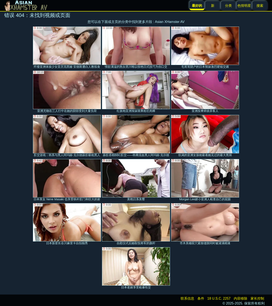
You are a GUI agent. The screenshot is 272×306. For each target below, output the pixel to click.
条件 (200, 298)
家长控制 (257, 298)
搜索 (259, 5)
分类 (228, 5)
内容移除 (240, 298)
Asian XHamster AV (169, 22)
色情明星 (244, 5)
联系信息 (187, 298)
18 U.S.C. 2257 (219, 298)
